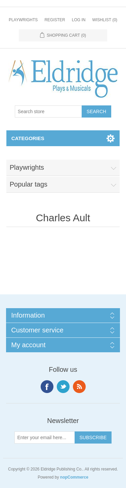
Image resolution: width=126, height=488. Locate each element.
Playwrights (23, 20)
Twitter (63, 386)
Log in (79, 20)
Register (54, 20)
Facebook (47, 386)
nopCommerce (74, 477)
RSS (79, 386)
